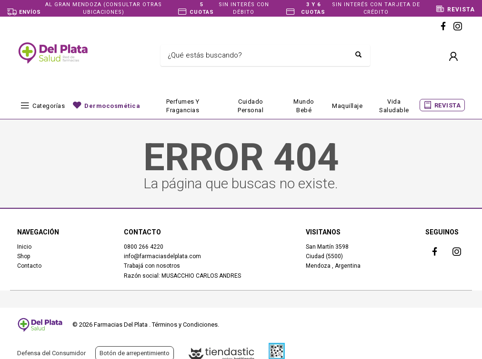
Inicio (24, 246)
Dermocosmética (112, 105)
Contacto (29, 265)
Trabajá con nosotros (152, 265)
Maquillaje (347, 105)
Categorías (48, 105)
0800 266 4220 (143, 246)
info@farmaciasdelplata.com (162, 256)
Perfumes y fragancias (183, 106)
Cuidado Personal (250, 106)
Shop (23, 256)
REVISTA (447, 105)
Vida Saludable (394, 106)
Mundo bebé (303, 106)
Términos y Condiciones (185, 324)
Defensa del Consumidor (51, 353)
